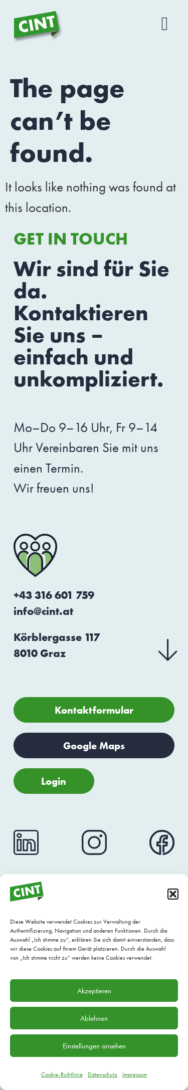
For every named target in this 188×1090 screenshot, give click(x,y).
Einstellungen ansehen (94, 1045)
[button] (173, 894)
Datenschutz (102, 1074)
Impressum (134, 1074)
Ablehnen (94, 1018)
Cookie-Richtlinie (62, 1074)
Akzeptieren (94, 990)
